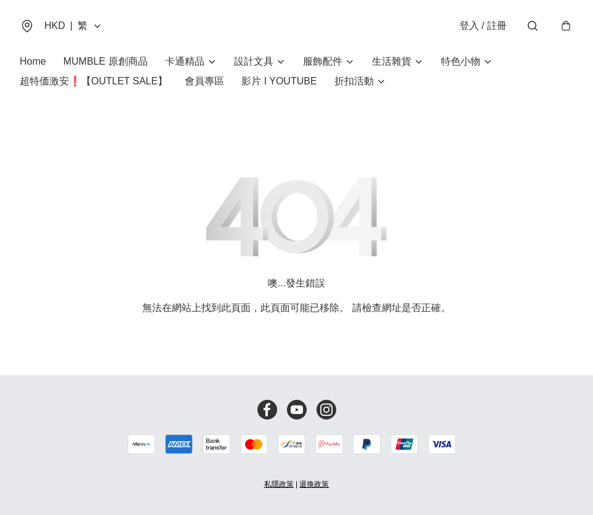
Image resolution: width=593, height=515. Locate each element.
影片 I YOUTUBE (279, 81)
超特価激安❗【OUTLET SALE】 (93, 81)
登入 (483, 25)
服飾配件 (322, 61)
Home (33, 61)
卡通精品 (184, 61)
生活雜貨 (391, 61)
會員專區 (204, 81)
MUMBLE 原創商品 (105, 61)
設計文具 (253, 61)
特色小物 (460, 61)
